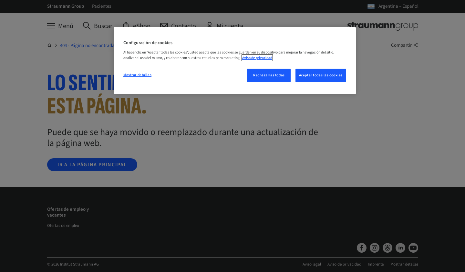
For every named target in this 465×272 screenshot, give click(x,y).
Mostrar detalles (137, 75)
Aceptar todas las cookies (321, 75)
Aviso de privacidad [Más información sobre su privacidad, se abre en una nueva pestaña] (257, 58)
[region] (235, 60)
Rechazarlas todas (269, 75)
